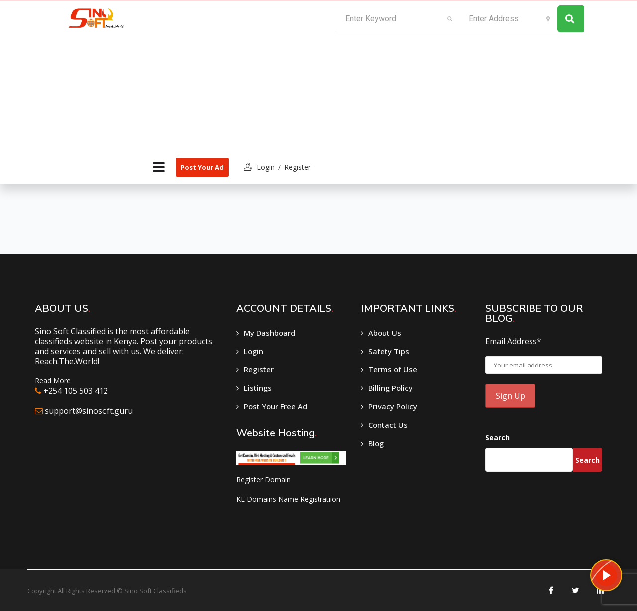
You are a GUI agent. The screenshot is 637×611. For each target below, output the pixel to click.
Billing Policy (390, 388)
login (266, 167)
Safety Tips (388, 351)
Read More (53, 380)
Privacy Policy (392, 406)
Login (253, 351)
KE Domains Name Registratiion (288, 499)
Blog (376, 443)
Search (497, 437)
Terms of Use (392, 369)
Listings (258, 388)
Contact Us (388, 425)
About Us (384, 333)
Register (297, 167)
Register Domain (263, 479)
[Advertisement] (230, 75)
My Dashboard (269, 333)
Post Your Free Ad (275, 406)
